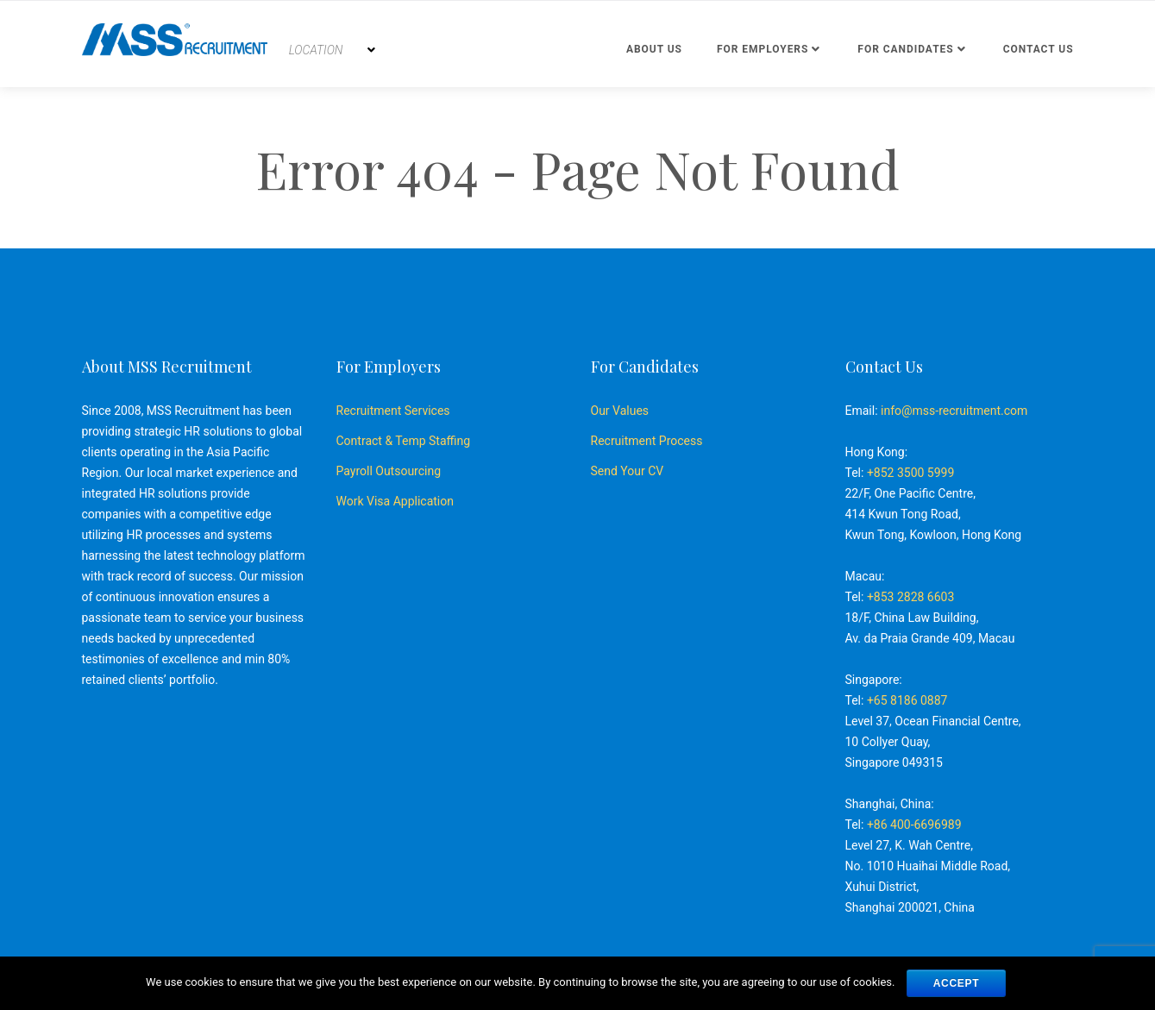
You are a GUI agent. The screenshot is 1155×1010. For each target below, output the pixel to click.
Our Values (620, 410)
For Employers (762, 49)
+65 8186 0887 (907, 700)
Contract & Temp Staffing (403, 441)
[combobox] (332, 50)
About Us (654, 49)
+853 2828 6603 (910, 597)
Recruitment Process (647, 441)
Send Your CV (627, 471)
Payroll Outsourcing (389, 471)
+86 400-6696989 (914, 824)
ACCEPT (956, 983)
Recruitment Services (393, 410)
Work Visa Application (395, 501)
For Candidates (905, 49)
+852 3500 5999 (910, 473)
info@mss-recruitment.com (954, 410)
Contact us (1038, 49)
